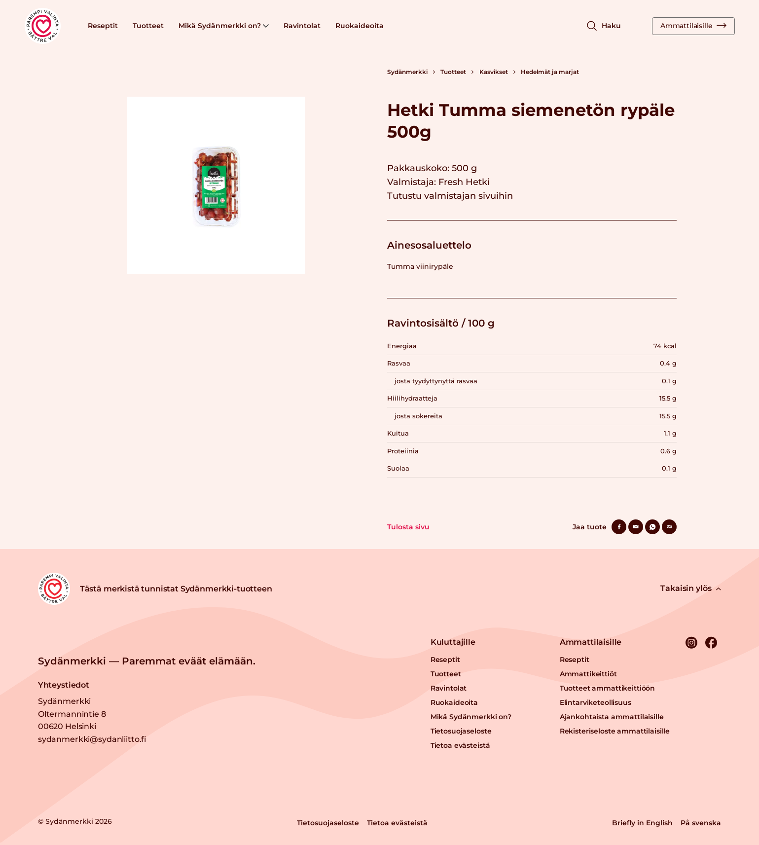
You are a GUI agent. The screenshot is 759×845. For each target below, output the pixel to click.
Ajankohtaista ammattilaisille (612, 716)
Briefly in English (642, 822)
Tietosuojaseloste (461, 731)
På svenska (701, 822)
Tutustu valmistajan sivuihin (450, 195)
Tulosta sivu (408, 526)
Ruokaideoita (359, 25)
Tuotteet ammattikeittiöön (607, 688)
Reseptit (103, 25)
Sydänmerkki (407, 71)
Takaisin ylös (690, 588)
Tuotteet (148, 25)
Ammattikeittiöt (588, 673)
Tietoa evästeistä (460, 745)
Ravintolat (302, 25)
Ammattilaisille (693, 26)
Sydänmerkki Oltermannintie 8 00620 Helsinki (72, 714)
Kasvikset (493, 71)
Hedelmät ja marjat (550, 71)
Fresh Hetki (464, 182)
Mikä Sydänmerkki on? (224, 25)
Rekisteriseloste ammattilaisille (615, 731)
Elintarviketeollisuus (595, 702)
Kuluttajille (453, 642)
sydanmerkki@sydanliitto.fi (92, 739)
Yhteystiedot (63, 685)
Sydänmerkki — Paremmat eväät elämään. (146, 661)
